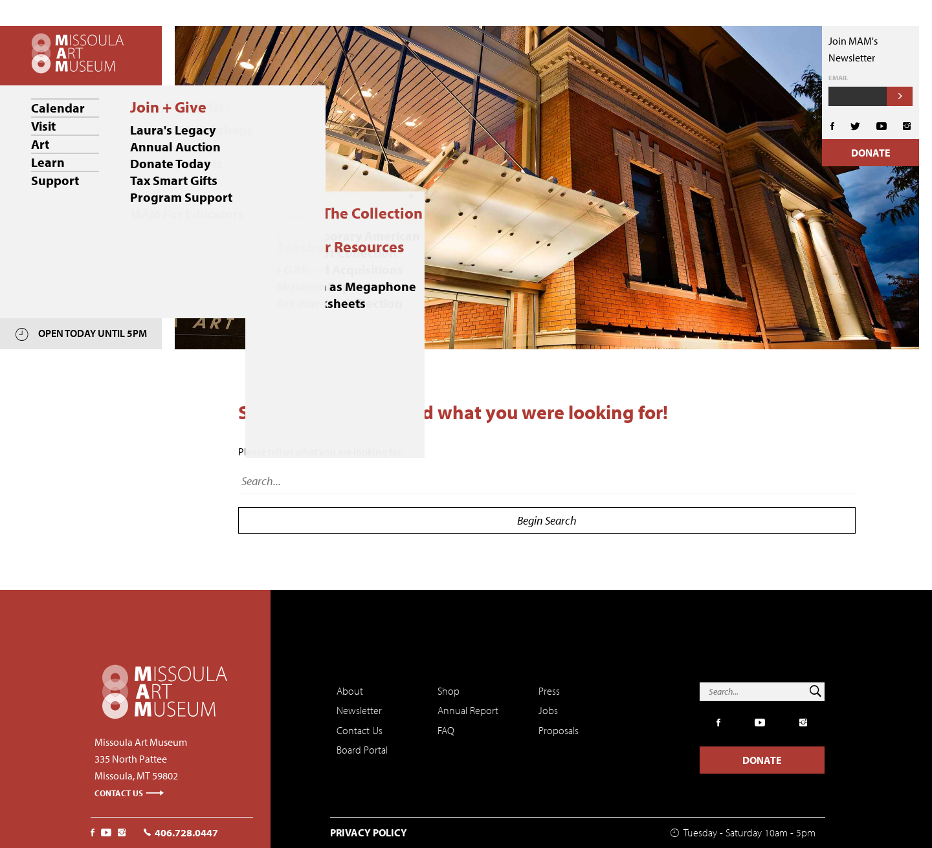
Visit (43, 126)
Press (549, 690)
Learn (48, 162)
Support (55, 180)
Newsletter (359, 710)
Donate (871, 152)
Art (40, 144)
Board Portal (362, 749)
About (350, 690)
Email (838, 78)
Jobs (548, 710)
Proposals (558, 730)
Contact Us (129, 793)
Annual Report (468, 710)
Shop (449, 690)
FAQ (446, 730)
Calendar (58, 108)
